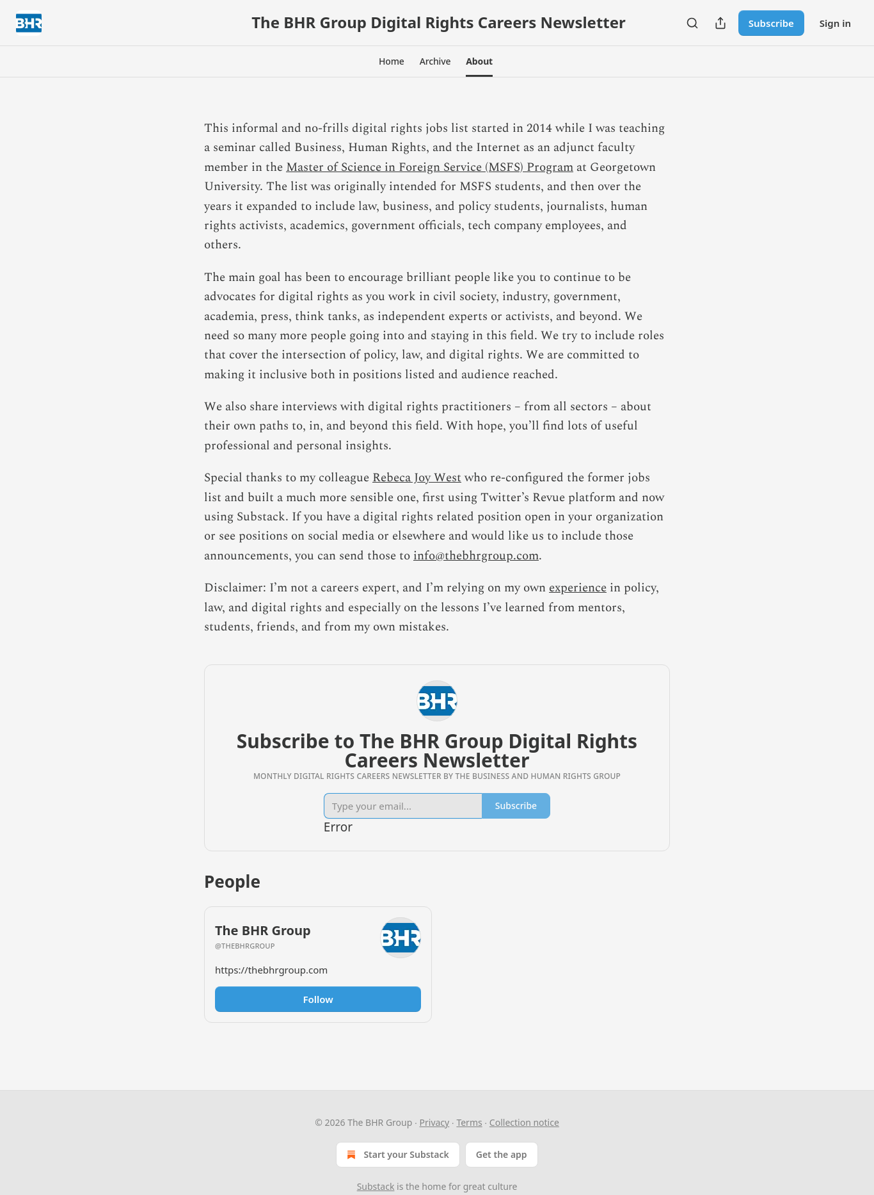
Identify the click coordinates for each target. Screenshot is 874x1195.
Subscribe (771, 23)
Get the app (501, 1154)
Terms (469, 1122)
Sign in (835, 23)
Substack (376, 1186)
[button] (391, 61)
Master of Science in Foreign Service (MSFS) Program (429, 167)
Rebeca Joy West (416, 478)
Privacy (435, 1122)
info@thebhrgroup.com (476, 556)
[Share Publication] (720, 23)
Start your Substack (396, 1155)
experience (578, 588)
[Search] (692, 23)
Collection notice (524, 1122)
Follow (318, 999)
